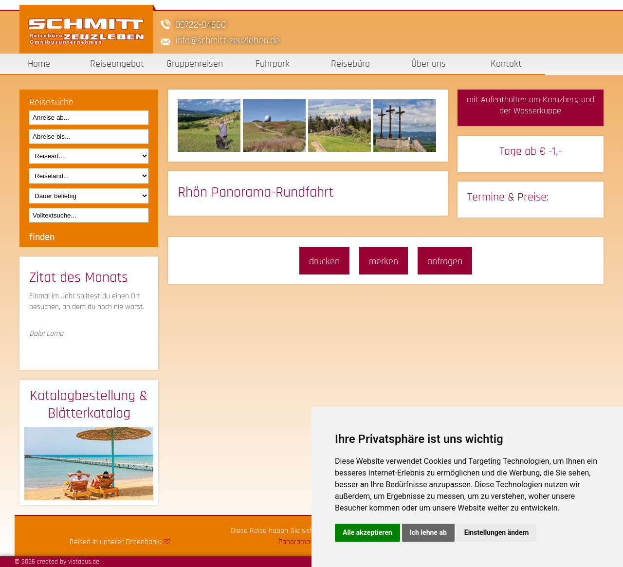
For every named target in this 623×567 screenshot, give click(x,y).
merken (383, 261)
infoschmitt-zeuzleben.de (227, 40)
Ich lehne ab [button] (428, 532)
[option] (210, 125)
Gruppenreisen (194, 63)
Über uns (428, 63)
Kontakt (506, 63)
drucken (324, 261)
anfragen (444, 261)
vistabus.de (83, 561)
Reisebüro (350, 63)
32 (167, 542)
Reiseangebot (117, 63)
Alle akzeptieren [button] (367, 532)
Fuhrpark (273, 63)
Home (39, 63)
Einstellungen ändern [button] (496, 532)
